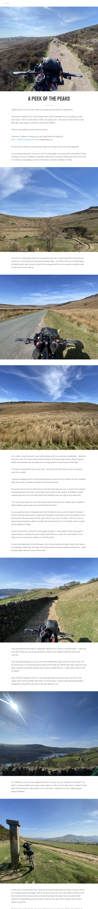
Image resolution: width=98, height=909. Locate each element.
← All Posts (6, 3)
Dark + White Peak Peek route (23, 139)
